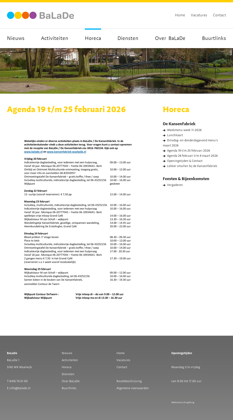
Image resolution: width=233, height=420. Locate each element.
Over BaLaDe (71, 381)
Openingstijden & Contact (184, 161)
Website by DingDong (182, 402)
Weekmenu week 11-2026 (184, 130)
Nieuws (15, 38)
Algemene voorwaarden (132, 388)
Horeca (93, 38)
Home (180, 15)
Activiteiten (54, 38)
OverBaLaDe (170, 38)
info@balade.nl (20, 388)
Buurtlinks (214, 38)
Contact (219, 15)
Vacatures (199, 15)
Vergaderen (175, 185)
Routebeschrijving (129, 381)
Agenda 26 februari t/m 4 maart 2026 (192, 156)
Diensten (127, 38)
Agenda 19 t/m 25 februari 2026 (188, 151)
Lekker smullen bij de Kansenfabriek (192, 166)
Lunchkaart (175, 135)
